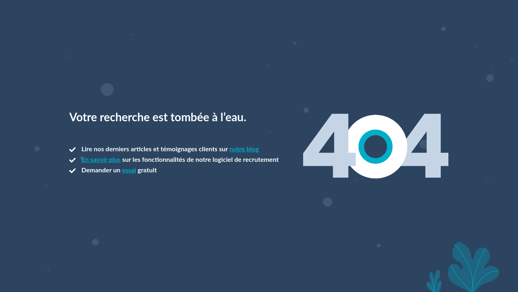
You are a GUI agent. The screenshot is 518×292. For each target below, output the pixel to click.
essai (129, 170)
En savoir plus (101, 159)
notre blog (244, 148)
